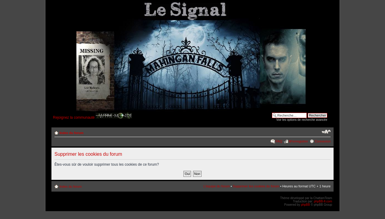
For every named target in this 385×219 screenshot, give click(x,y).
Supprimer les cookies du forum (256, 186)
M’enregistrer (298, 141)
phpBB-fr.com (323, 201)
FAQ (279, 141)
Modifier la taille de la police (326, 131)
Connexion (323, 141)
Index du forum (71, 133)
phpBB (305, 204)
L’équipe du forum (216, 186)
